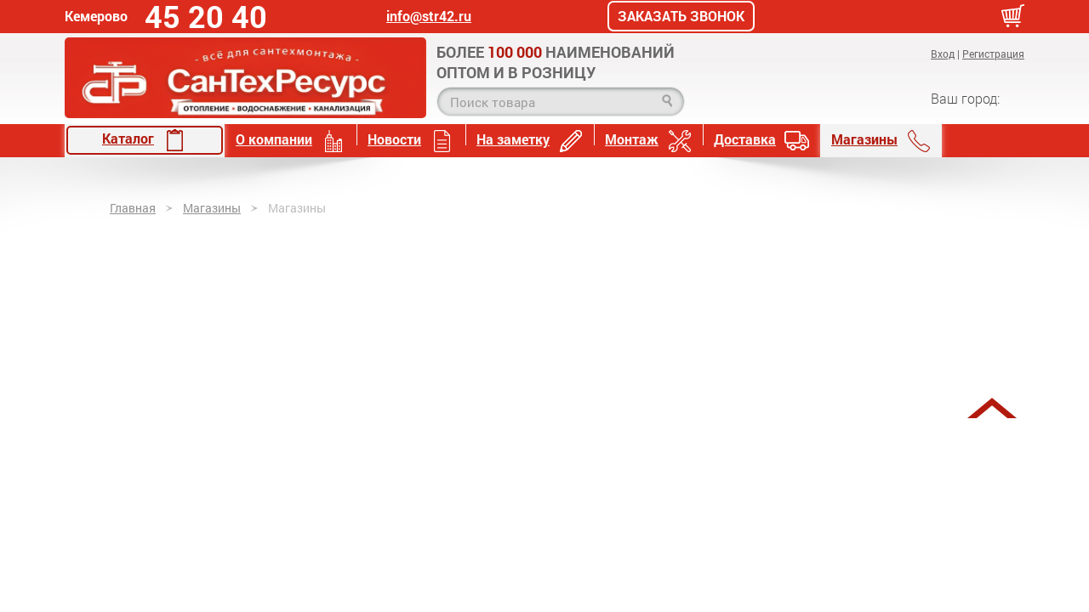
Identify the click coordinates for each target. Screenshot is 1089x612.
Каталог (144, 140)
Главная (133, 208)
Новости (411, 140)
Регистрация (993, 53)
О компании (290, 140)
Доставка (761, 140)
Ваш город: (965, 98)
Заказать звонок (681, 16)
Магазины (881, 140)
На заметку (529, 140)
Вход (943, 53)
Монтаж (648, 140)
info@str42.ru (428, 16)
